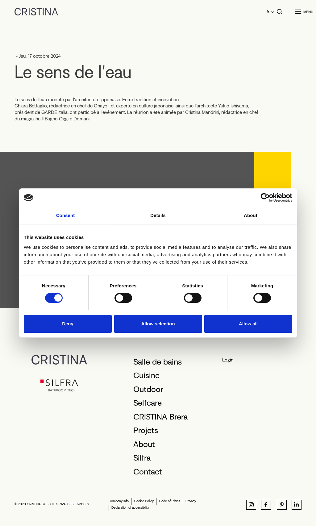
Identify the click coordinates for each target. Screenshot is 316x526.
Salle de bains (157, 362)
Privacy (190, 501)
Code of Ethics (169, 501)
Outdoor (148, 389)
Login (227, 360)
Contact (147, 472)
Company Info (119, 501)
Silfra (142, 458)
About (144, 444)
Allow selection (158, 323)
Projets (145, 430)
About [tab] (250, 215)
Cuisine (146, 375)
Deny (67, 323)
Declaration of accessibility (130, 508)
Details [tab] (158, 215)
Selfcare (147, 403)
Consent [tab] (65, 215)
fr (268, 12)
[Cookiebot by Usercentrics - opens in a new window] (265, 197)
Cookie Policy (144, 501)
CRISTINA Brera (160, 417)
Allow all (248, 323)
